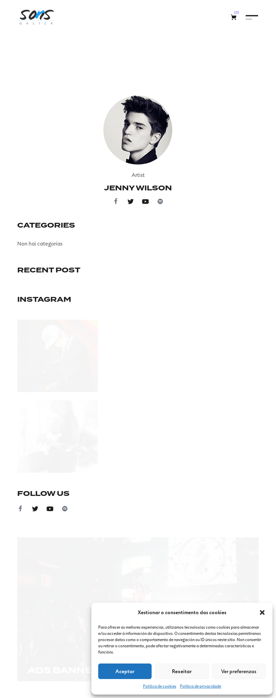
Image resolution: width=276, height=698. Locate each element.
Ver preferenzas (238, 671)
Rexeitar (182, 671)
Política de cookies (159, 686)
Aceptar (124, 671)
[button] (262, 612)
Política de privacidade (200, 686)
